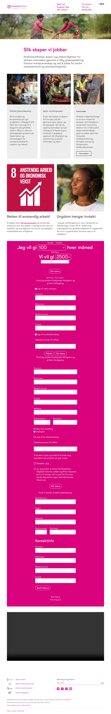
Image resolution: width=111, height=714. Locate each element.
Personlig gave (59, 278)
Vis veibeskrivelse (67, 700)
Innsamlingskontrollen (22, 684)
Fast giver (51, 243)
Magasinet (9, 711)
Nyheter (15, 711)
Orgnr (38, 508)
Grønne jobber (82, 111)
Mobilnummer (41, 315)
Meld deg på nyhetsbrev (66, 680)
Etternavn (39, 304)
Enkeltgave (59, 243)
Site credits (27, 705)
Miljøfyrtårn (19, 693)
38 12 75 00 (15, 700)
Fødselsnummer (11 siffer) (55, 341)
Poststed (57, 419)
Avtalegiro (39, 432)
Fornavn (39, 294)
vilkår (47, 464)
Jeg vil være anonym (45, 289)
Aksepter (43, 464)
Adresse (37, 409)
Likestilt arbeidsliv (22, 688)
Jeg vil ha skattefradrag (47, 335)
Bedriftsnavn (41, 498)
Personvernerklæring (11, 705)
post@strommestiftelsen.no (28, 700)
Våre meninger (21, 711)
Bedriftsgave (50, 278)
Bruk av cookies (20, 705)
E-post (49, 325)
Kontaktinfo (44, 541)
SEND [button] (102, 684)
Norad (17, 680)
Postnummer (40, 419)
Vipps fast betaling (43, 429)
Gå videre (55, 272)
